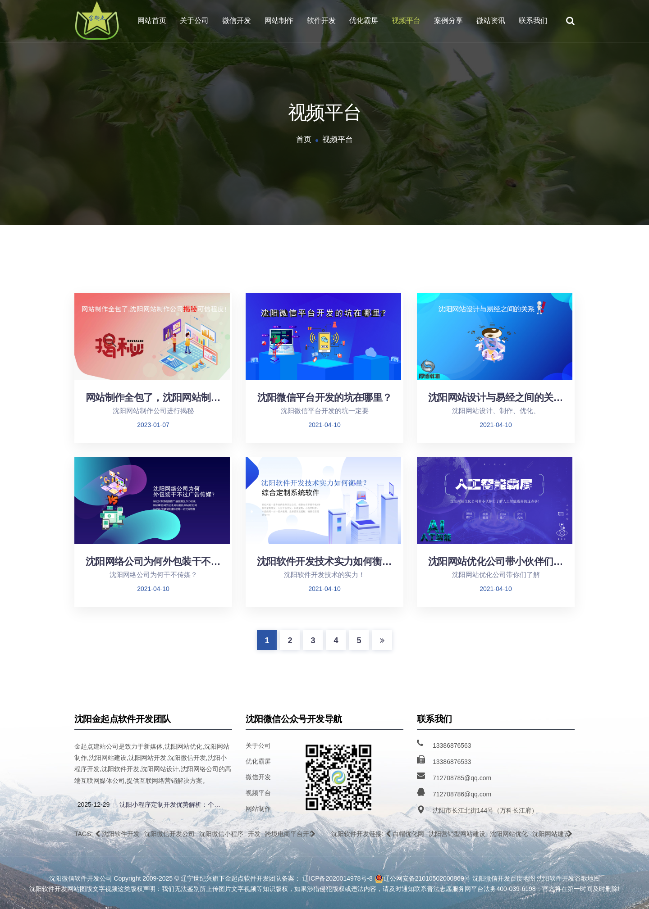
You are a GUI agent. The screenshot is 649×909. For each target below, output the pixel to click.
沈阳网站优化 (509, 833)
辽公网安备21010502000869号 (423, 878)
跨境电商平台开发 (290, 833)
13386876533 (452, 761)
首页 (303, 139)
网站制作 (279, 20)
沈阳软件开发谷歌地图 (568, 878)
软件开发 (321, 20)
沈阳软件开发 (121, 833)
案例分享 (448, 20)
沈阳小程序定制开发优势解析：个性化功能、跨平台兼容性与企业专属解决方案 (172, 804)
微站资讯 (490, 20)
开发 (254, 833)
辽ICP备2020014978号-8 (337, 878)
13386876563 (452, 745)
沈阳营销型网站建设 (457, 833)
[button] (97, 833)
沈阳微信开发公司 (169, 833)
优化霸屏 (363, 20)
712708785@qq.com (462, 778)
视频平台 (406, 20)
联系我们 (533, 20)
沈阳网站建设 (551, 833)
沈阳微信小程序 (221, 833)
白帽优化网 (408, 833)
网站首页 (151, 20)
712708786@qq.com (462, 794)
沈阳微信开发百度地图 (503, 878)
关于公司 (194, 20)
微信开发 (236, 20)
